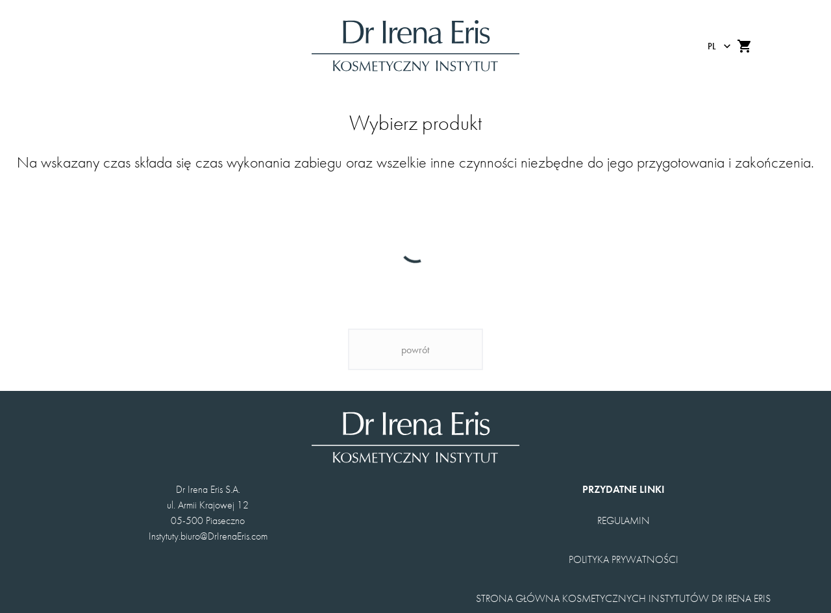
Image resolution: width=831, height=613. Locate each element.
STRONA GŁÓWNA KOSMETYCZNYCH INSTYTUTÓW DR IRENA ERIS (623, 598)
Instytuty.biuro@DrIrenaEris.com (208, 536)
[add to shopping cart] (744, 46)
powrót (415, 350)
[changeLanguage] (716, 46)
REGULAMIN (623, 520)
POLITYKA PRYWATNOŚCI (623, 559)
